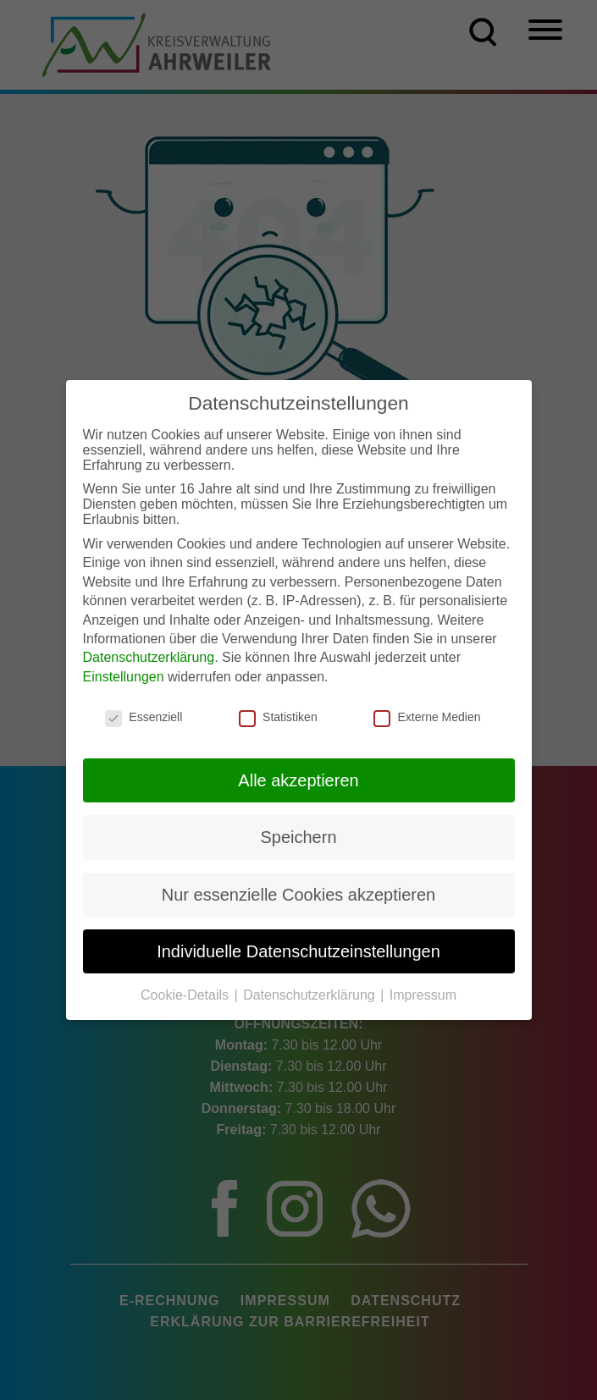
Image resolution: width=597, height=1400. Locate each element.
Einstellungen (123, 674)
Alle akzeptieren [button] (298, 778)
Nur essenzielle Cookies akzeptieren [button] (299, 892)
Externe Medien (426, 714)
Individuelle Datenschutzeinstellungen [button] (298, 949)
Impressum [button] (423, 992)
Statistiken (278, 714)
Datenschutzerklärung (149, 655)
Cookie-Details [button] (186, 992)
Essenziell (143, 714)
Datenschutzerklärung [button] (311, 992)
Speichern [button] (298, 834)
